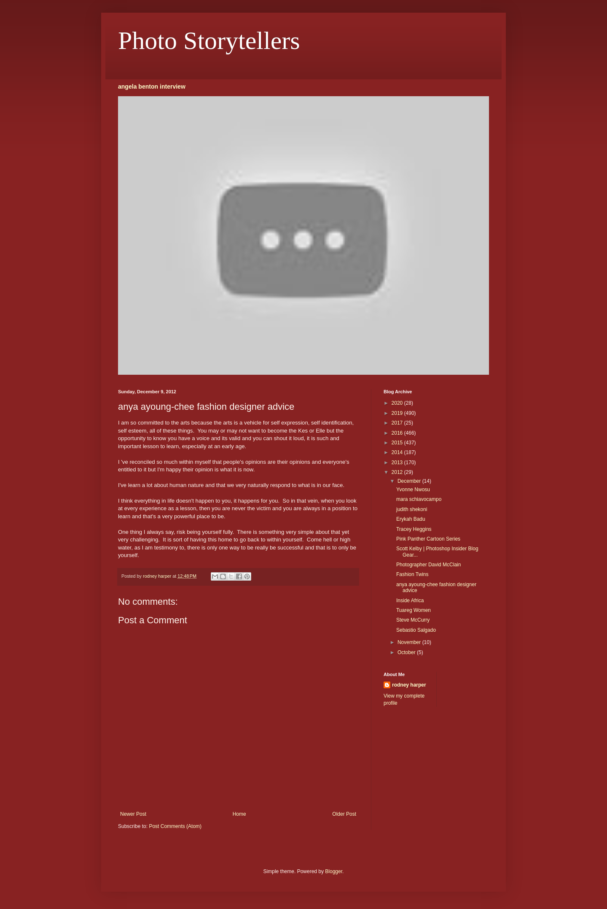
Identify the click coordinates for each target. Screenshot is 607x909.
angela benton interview (151, 86)
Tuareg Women (413, 610)
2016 (398, 433)
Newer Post (133, 814)
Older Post (344, 814)
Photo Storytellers (209, 40)
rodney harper (409, 685)
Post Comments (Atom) (175, 826)
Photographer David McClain (428, 565)
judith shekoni (411, 509)
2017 (398, 423)
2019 (398, 413)
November (410, 642)
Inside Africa (410, 600)
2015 (398, 443)
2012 (398, 472)
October (407, 652)
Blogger (333, 871)
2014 (398, 452)
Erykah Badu (410, 519)
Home (239, 814)
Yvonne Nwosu (413, 489)
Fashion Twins (412, 574)
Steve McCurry (413, 620)
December (410, 481)
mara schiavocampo (418, 499)
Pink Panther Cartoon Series (428, 539)
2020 (398, 403)
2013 (398, 462)
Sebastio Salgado (416, 630)
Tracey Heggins (414, 529)
